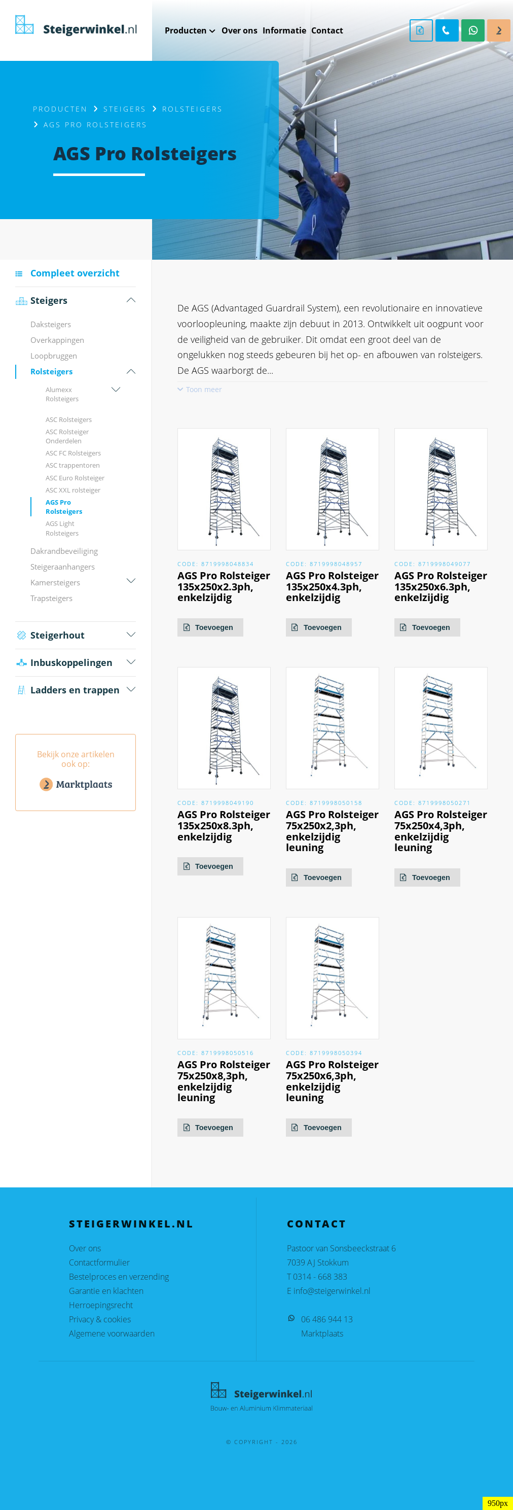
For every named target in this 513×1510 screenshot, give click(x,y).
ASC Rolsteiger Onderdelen (67, 436)
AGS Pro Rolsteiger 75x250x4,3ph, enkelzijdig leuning (440, 830)
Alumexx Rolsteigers (62, 394)
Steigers (124, 109)
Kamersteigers (55, 582)
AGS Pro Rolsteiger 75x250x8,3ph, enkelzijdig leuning (223, 1081)
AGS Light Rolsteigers (62, 528)
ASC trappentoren (73, 465)
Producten (60, 109)
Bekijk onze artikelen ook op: (75, 772)
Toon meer (204, 389)
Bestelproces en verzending (119, 1276)
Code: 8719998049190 (215, 802)
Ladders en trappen (67, 690)
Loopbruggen (53, 355)
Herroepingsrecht (101, 1305)
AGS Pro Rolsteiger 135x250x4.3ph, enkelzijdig (332, 587)
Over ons (85, 1248)
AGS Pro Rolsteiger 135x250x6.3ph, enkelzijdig (440, 587)
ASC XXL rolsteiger (73, 490)
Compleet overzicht (75, 273)
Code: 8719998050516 (215, 1053)
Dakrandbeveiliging (64, 551)
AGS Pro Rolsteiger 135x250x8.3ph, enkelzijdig (223, 825)
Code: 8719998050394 (324, 1053)
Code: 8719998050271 (432, 802)
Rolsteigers (192, 109)
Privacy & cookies (100, 1319)
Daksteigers (50, 324)
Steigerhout (50, 635)
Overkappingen (57, 340)
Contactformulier (99, 1262)
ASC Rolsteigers (69, 419)
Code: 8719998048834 (215, 564)
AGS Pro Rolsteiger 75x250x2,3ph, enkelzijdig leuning (332, 830)
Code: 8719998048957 (324, 564)
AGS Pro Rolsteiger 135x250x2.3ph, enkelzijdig (223, 587)
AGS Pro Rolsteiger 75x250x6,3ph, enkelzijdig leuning (332, 1081)
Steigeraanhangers (62, 566)
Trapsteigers (51, 598)
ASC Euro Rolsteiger (75, 477)
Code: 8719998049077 (432, 564)
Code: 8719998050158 (324, 802)
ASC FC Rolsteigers (73, 453)
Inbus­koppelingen (64, 662)
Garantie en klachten (106, 1290)
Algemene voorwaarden (112, 1333)
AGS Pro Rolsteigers (64, 507)
